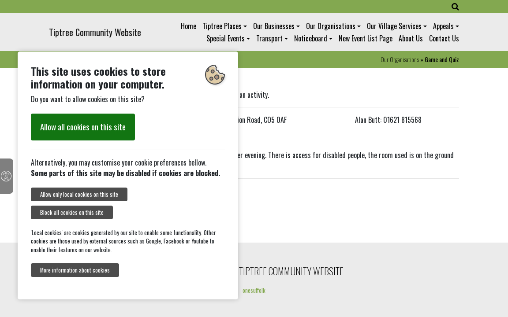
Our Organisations (330, 26)
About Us (411, 38)
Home (188, 26)
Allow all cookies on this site (83, 126)
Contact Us (444, 38)
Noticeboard (310, 38)
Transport (269, 38)
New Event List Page (365, 38)
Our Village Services (394, 26)
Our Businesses (274, 26)
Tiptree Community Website (95, 32)
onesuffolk (254, 290)
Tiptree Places (222, 26)
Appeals (443, 26)
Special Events (225, 38)
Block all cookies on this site (72, 212)
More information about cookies (75, 270)
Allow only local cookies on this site (79, 194)
